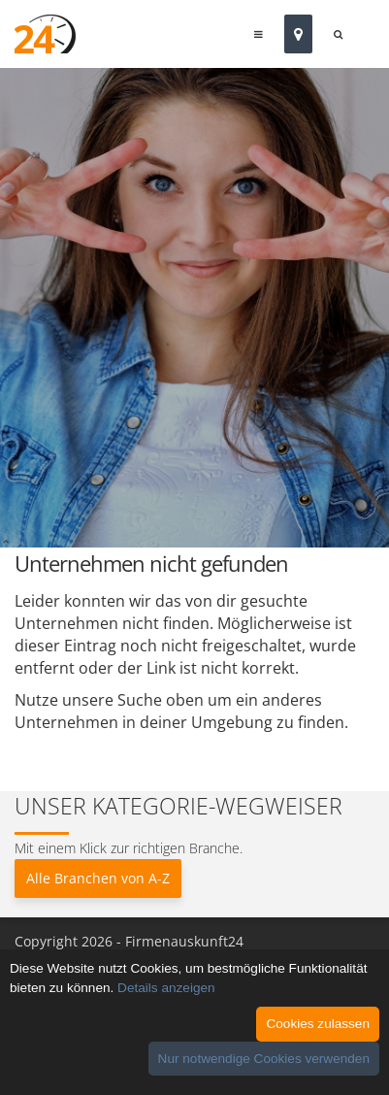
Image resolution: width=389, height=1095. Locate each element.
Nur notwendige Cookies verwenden (264, 1058)
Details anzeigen (166, 987)
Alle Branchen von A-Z (98, 878)
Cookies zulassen (318, 1023)
